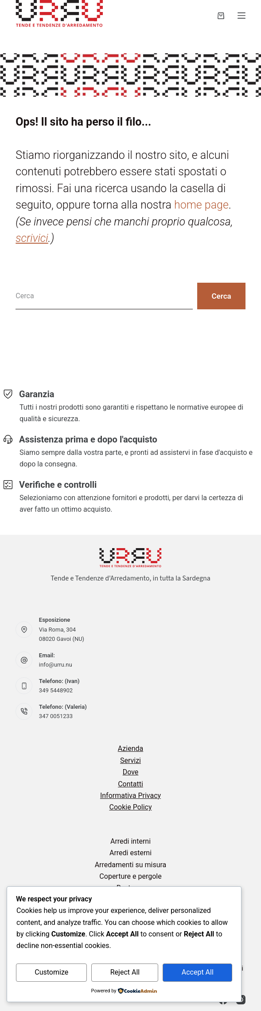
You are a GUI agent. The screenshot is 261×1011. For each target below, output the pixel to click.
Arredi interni (130, 841)
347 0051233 (56, 716)
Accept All (198, 972)
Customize (51, 972)
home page (201, 204)
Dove (131, 772)
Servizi (130, 760)
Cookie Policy (130, 807)
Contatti (130, 784)
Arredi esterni (130, 853)
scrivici (32, 238)
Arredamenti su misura (131, 865)
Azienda (130, 748)
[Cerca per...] (104, 296)
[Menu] (241, 16)
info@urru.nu (55, 664)
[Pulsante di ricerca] (221, 296)
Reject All (125, 972)
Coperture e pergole (130, 876)
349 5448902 (56, 690)
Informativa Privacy (130, 795)
